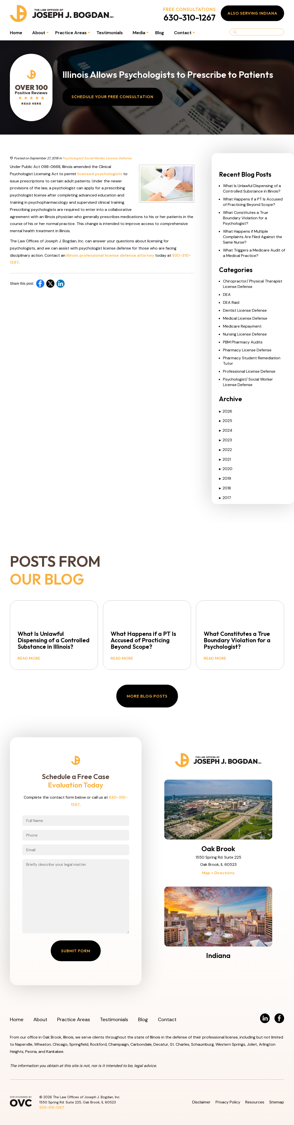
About (38, 33)
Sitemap (276, 1102)
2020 (225, 468)
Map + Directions (218, 872)
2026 (225, 411)
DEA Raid (231, 302)
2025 (225, 420)
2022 (225, 449)
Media (139, 33)
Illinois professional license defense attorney (110, 255)
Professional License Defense (249, 371)
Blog (159, 33)
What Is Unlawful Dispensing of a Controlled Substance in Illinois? (252, 188)
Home (16, 33)
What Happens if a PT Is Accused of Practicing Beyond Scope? (253, 202)
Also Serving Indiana (252, 13)
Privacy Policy (228, 1102)
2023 (225, 440)
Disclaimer (201, 1102)
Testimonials (110, 33)
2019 (225, 478)
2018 (225, 488)
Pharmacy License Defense (247, 350)
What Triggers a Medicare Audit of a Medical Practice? (254, 253)
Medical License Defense (245, 318)
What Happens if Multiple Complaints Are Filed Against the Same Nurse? (252, 237)
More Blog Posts (147, 696)
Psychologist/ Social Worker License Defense (97, 158)
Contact (183, 33)
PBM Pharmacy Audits (243, 342)
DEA (227, 294)
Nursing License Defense (245, 334)
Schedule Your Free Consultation (112, 96)
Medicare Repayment (242, 326)
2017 (225, 497)
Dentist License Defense (245, 310)
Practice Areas (71, 33)
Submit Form (75, 950)
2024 (225, 430)
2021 (225, 459)
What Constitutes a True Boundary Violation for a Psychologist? (245, 218)
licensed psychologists (99, 173)
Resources (254, 1102)
